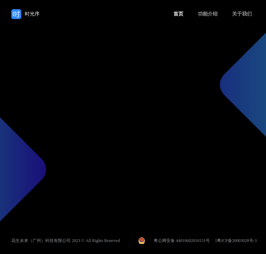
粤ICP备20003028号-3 (237, 240)
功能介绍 (208, 14)
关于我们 (242, 14)
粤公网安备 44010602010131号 (182, 240)
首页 (178, 14)
